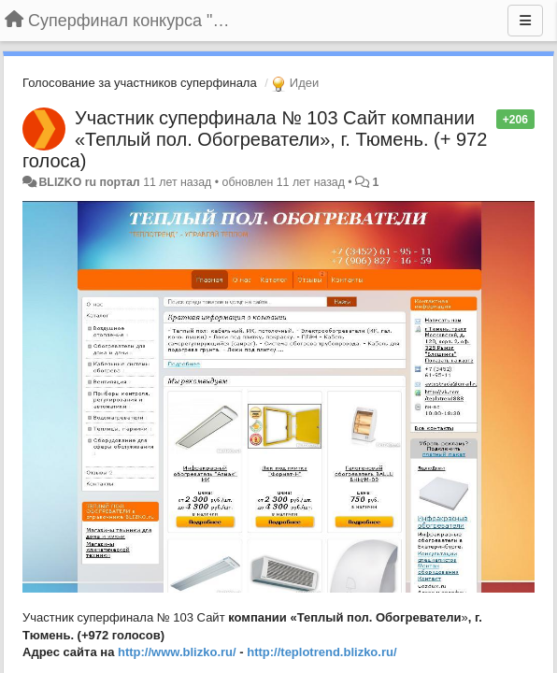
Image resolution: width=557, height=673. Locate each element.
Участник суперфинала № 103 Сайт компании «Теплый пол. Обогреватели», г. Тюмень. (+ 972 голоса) (254, 139)
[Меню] (525, 20)
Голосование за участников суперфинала (139, 83)
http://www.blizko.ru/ (177, 652)
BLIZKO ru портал (88, 182)
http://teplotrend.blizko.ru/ (321, 652)
